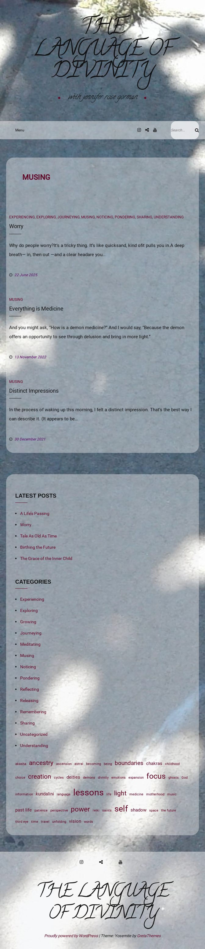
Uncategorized (34, 734)
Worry (16, 226)
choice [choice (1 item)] (20, 778)
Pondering (125, 217)
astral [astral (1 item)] (78, 764)
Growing (28, 621)
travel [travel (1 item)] (45, 822)
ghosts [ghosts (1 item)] (173, 778)
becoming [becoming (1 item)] (93, 764)
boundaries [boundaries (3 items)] (129, 763)
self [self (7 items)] (121, 809)
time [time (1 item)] (34, 822)
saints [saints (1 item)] (107, 810)
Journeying (68, 217)
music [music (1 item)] (172, 794)
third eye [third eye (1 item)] (21, 822)
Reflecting (29, 689)
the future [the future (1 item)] (168, 810)
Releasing (29, 700)
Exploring (46, 217)
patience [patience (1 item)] (41, 810)
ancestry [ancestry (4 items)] (41, 762)
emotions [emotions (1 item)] (118, 778)
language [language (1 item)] (63, 794)
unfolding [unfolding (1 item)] (59, 822)
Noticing (104, 217)
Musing (88, 217)
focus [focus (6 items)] (156, 776)
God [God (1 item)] (185, 778)
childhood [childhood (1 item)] (172, 764)
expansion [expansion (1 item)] (136, 778)
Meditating (30, 644)
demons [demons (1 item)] (89, 778)
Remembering (33, 711)
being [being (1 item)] (108, 764)
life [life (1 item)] (108, 794)
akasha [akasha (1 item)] (20, 764)
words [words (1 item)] (88, 822)
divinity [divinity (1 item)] (103, 778)
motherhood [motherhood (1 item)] (155, 794)
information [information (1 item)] (24, 794)
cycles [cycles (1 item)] (59, 778)
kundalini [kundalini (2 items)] (45, 794)
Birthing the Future (38, 547)
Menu (18, 130)
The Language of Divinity (102, 51)
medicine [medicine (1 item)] (136, 794)
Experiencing (22, 217)
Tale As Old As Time (38, 536)
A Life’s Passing (34, 513)
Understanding (169, 217)
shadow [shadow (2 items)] (138, 810)
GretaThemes (149, 935)
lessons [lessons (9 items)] (88, 792)
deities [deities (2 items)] (73, 777)
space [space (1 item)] (153, 810)
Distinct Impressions (34, 391)
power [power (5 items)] (80, 809)
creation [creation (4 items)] (39, 776)
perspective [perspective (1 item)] (59, 810)
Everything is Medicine (36, 308)
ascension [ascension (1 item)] (64, 764)
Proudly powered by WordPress (71, 935)
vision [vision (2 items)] (75, 821)
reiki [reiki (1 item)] (96, 810)
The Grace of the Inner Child (46, 558)
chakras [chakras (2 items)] (154, 763)
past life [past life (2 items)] (23, 810)
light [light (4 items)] (120, 793)
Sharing (144, 217)
